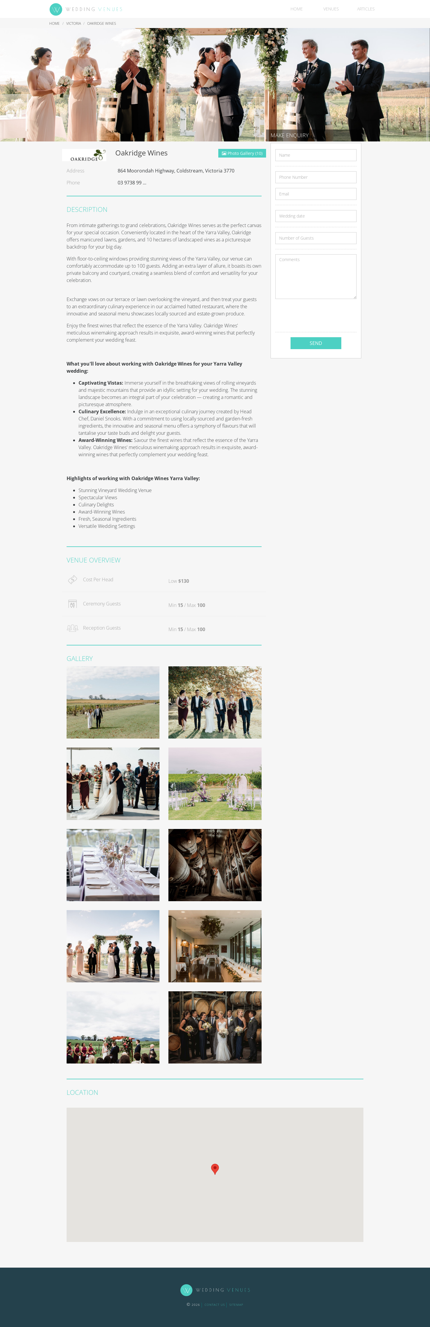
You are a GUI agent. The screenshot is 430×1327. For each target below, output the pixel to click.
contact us (215, 1305)
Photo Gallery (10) (242, 153)
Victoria (74, 23)
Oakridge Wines (101, 23)
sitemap (236, 1305)
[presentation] (320, 315)
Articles (366, 9)
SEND (316, 343)
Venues (331, 9)
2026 (193, 1305)
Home (297, 9)
